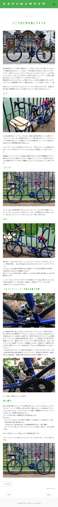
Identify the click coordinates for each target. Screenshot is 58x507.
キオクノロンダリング (25, 4)
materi (32, 503)
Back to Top (51, 488)
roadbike (7, 484)
